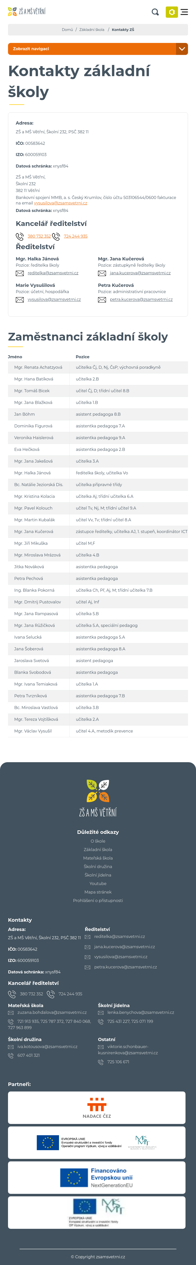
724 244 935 (76, 236)
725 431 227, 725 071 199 (130, 1021)
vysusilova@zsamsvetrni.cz (60, 203)
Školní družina (98, 867)
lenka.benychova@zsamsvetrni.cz (141, 1012)
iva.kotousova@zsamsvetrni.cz (48, 1046)
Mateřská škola (98, 858)
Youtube (98, 884)
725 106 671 (118, 1062)
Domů (67, 29)
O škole (98, 841)
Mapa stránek (98, 892)
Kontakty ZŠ (123, 29)
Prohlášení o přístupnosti (98, 901)
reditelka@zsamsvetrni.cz (53, 273)
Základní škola (92, 29)
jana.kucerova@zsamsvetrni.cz (140, 273)
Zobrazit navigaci (31, 48)
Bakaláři (172, 12)
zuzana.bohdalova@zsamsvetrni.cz (52, 1012)
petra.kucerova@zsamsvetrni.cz (141, 299)
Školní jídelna (98, 875)
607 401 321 (29, 1055)
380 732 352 (39, 236)
